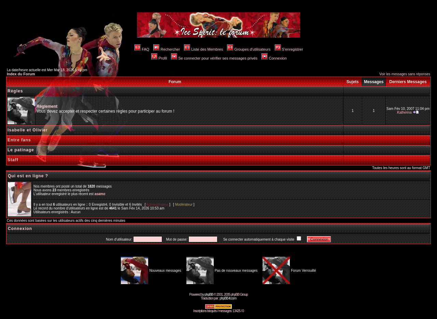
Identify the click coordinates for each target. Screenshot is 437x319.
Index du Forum (21, 74)
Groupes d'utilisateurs (248, 49)
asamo (100, 194)
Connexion (274, 58)
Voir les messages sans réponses (404, 74)
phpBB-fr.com (228, 298)
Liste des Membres (203, 49)
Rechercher (166, 49)
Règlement (47, 106)
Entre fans (19, 140)
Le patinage (21, 150)
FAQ (142, 49)
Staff (13, 159)
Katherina (404, 112)
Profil (159, 58)
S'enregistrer (289, 49)
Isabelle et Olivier (28, 130)
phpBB (209, 294)
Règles (15, 91)
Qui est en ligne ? (28, 176)
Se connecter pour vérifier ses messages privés (214, 58)
